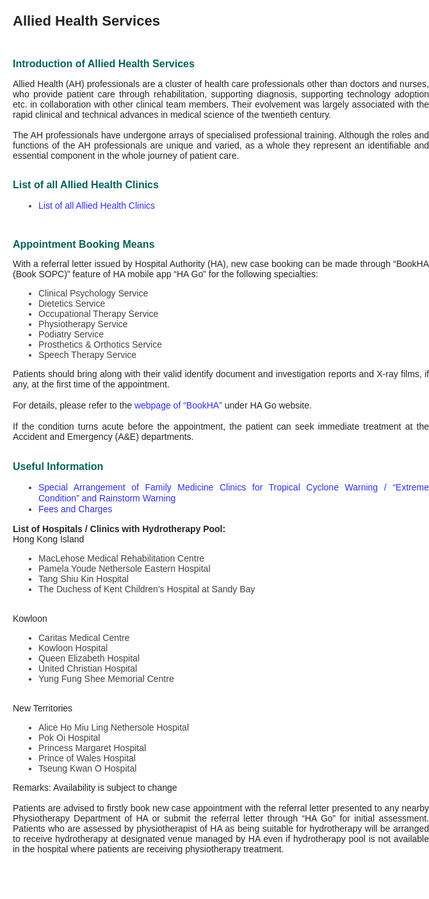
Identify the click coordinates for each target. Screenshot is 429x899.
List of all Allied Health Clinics (96, 205)
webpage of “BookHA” (178, 405)
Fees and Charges (75, 509)
